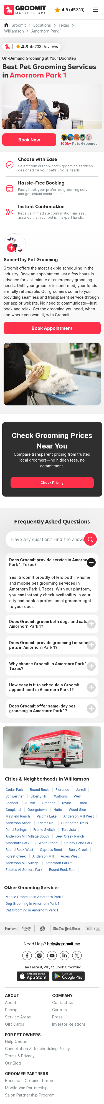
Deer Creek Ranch (69, 836)
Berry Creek (78, 850)
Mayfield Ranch (18, 816)
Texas (64, 25)
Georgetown (37, 810)
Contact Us (62, 1002)
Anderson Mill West (78, 816)
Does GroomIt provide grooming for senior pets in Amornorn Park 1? (50, 645)
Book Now (29, 140)
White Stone (48, 843)
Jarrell (81, 789)
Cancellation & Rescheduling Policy (37, 1048)
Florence (62, 789)
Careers (59, 1009)
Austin (30, 803)
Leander (12, 803)
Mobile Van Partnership (26, 1087)
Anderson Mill (43, 856)
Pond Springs (16, 830)
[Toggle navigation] (95, 9)
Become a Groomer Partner (30, 1080)
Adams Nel (46, 823)
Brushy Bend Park (78, 843)
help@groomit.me (63, 943)
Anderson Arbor (19, 823)
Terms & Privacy (20, 1055)
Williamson (14, 31)
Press (57, 1017)
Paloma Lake (47, 816)
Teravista (69, 830)
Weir (77, 796)
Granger (49, 803)
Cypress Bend (51, 850)
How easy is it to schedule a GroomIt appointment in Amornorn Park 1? (44, 687)
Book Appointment (52, 328)
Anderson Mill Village (23, 863)
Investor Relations (69, 1024)
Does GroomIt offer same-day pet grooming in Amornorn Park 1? (42, 708)
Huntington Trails (74, 823)
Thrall (82, 803)
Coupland (14, 810)
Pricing (11, 1009)
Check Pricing (52, 482)
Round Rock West (20, 850)
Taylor (67, 803)
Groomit (18, 25)
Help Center (16, 1041)
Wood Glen (77, 810)
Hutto (58, 810)
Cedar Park (15, 789)
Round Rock (40, 789)
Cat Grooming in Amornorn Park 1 (32, 910)
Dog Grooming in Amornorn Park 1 (32, 903)
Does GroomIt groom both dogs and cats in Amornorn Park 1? (50, 624)
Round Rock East (62, 870)
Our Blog (13, 1063)
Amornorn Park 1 (46, 31)
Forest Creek (16, 856)
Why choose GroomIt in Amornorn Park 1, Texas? (48, 666)
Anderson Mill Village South (28, 836)
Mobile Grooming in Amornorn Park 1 (34, 897)
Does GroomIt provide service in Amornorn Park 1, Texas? (50, 562)
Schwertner (15, 796)
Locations (42, 25)
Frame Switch (44, 830)
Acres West (70, 856)
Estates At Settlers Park (24, 870)
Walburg (61, 796)
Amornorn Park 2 (58, 863)
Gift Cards (14, 1024)
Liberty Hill (39, 796)
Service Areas (18, 1017)
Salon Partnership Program (29, 1095)
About (10, 1002)
